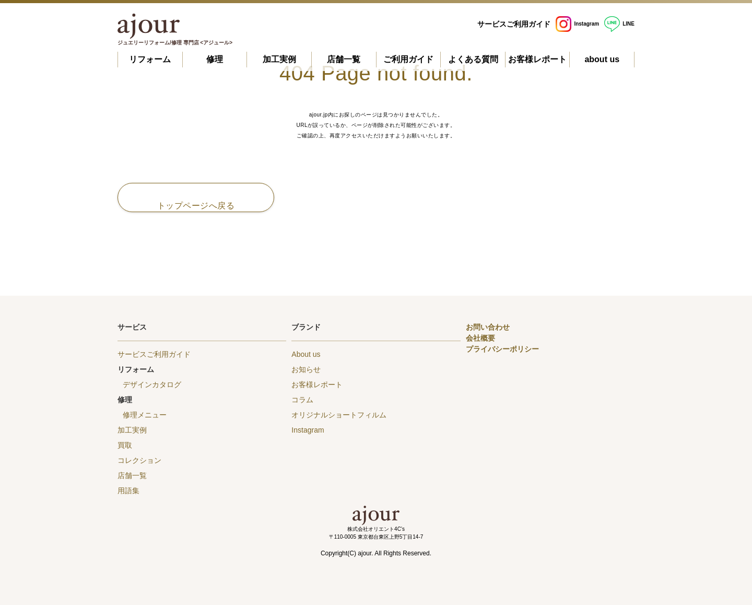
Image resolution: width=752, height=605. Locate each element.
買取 (125, 445)
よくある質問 (473, 59)
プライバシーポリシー (502, 349)
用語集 (128, 490)
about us (601, 59)
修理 (214, 59)
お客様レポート (537, 59)
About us (305, 354)
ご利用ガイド (408, 59)
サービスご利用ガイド (513, 24)
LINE (619, 24)
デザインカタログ (152, 384)
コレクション (139, 460)
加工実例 (279, 59)
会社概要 (480, 338)
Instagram (577, 24)
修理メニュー (145, 415)
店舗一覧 (343, 59)
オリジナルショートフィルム (338, 415)
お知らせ (306, 369)
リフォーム (150, 59)
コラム (302, 399)
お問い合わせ (488, 327)
